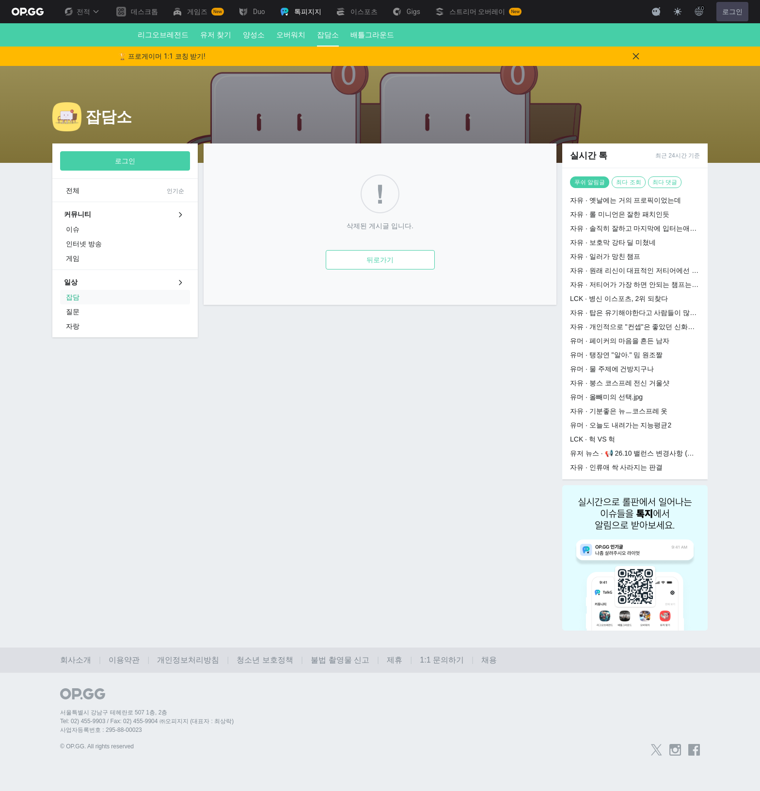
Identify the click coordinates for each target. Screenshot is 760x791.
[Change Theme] (677, 11)
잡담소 (328, 39)
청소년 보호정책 (265, 660)
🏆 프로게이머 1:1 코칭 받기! (162, 56)
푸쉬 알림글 (589, 182)
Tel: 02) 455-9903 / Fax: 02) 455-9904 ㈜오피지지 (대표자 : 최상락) (147, 721)
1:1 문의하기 (442, 660)
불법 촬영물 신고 (340, 660)
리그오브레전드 (163, 35)
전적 (81, 11)
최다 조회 (628, 182)
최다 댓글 (664, 182)
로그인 (732, 12)
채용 (489, 660)
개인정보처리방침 (188, 660)
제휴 (394, 660)
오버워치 (290, 35)
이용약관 (124, 660)
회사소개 (75, 660)
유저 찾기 (215, 35)
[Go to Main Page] (27, 11)
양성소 (254, 35)
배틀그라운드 (372, 35)
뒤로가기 (380, 260)
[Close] (636, 56)
